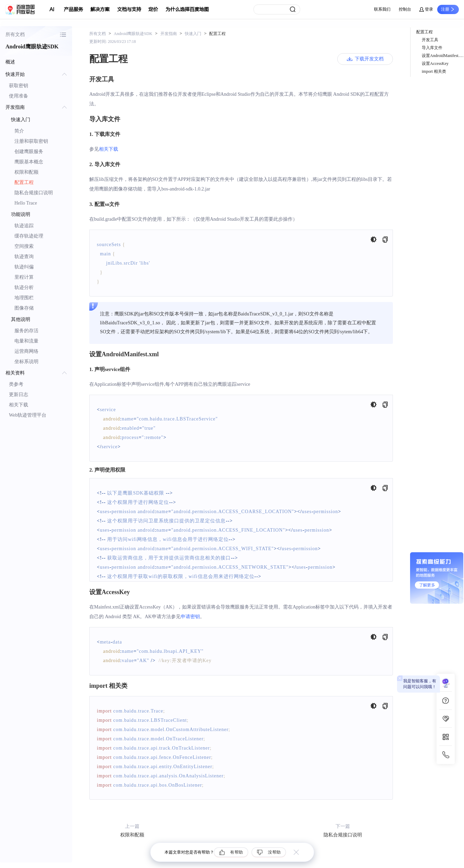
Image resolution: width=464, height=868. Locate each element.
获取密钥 (18, 85)
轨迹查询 (24, 256)
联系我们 (382, 9)
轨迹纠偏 (24, 266)
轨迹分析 (24, 287)
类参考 (16, 384)
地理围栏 (24, 297)
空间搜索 (24, 246)
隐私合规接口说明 (33, 192)
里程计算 (24, 277)
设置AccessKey (435, 63)
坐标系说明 (26, 361)
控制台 (405, 9)
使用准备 (18, 96)
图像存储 (24, 308)
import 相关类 (434, 71)
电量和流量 (26, 341)
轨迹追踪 (24, 225)
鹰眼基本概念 (28, 161)
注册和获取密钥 (31, 141)
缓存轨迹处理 (28, 236)
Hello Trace (25, 203)
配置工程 (24, 182)
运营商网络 (26, 351)
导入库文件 (432, 47)
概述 (10, 62)
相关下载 (18, 404)
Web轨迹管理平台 (27, 415)
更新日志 (18, 394)
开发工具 (430, 39)
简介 (19, 131)
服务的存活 (26, 330)
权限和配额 (26, 172)
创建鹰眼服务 (28, 151)
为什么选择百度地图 (187, 9)
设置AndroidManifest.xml (443, 55)
